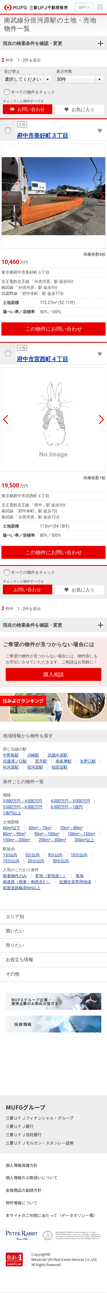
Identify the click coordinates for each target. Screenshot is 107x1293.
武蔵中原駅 (58, 755)
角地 (80, 875)
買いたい (15, 930)
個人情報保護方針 (22, 1165)
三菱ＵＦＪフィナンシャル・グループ (40, 1118)
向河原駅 (11, 767)
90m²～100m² (46, 834)
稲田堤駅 (60, 767)
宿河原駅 (35, 767)
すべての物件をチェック (32, 92)
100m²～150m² (81, 834)
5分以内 (32, 855)
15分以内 (11, 861)
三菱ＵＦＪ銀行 (20, 1126)
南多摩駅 (64, 761)
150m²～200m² (16, 840)
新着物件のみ (15, 875)
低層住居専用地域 (75, 881)
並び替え (12, 71)
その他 (12, 973)
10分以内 (79, 855)
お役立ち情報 (19, 959)
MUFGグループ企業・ (34, 1001)
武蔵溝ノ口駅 (15, 761)
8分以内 (55, 855)
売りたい (15, 945)
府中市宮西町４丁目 (42, 359)
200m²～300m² (52, 840)
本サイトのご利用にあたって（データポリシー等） (51, 1215)
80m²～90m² (14, 834)
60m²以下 (11, 828)
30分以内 (61, 861)
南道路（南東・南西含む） (27, 881)
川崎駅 (33, 755)
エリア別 (15, 916)
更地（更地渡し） (51, 875)
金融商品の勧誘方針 (24, 1190)
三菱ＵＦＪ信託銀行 (24, 1135)
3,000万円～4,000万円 (22, 801)
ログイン (84, 7)
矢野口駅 (88, 761)
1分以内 (10, 855)
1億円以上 (12, 813)
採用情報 (23, 1024)
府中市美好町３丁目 (42, 135)
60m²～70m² (40, 828)
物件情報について (22, 1203)
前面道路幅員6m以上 (22, 887)
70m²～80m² (71, 828)
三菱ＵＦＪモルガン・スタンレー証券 (40, 1143)
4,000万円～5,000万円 (70, 801)
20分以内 (36, 861)
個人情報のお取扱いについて (32, 1177)
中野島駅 (11, 755)
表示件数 (64, 71)
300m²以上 (84, 840)
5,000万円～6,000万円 (22, 807)
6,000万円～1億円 (67, 807)
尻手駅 (41, 761)
